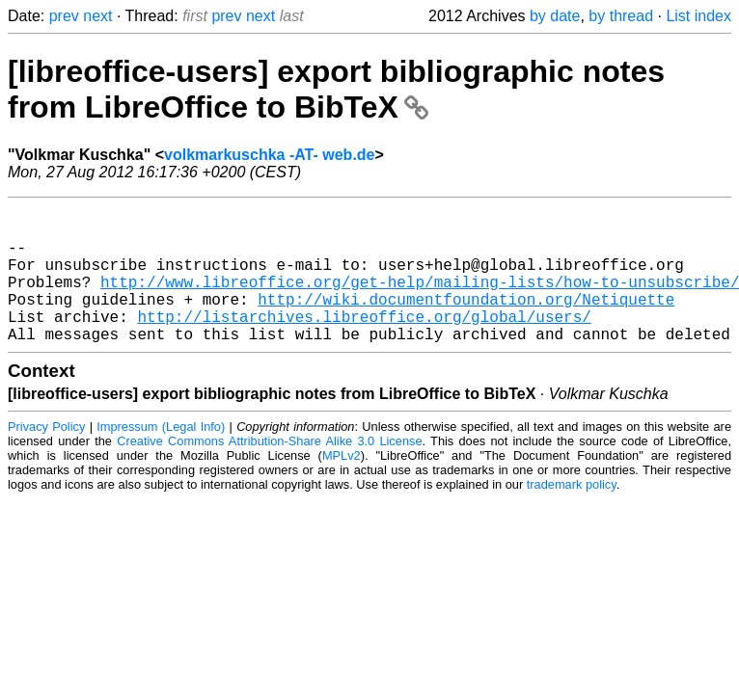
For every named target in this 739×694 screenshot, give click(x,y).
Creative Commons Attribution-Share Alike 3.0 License (269, 472)
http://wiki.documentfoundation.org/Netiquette (466, 322)
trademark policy (571, 515)
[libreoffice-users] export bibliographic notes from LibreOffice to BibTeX (336, 89)
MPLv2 (341, 486)
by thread (620, 16)
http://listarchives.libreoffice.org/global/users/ (363, 343)
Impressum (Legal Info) (160, 457)
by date (555, 16)
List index (698, 16)
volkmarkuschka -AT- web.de (269, 155)
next (97, 16)
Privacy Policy (46, 457)
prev (64, 16)
